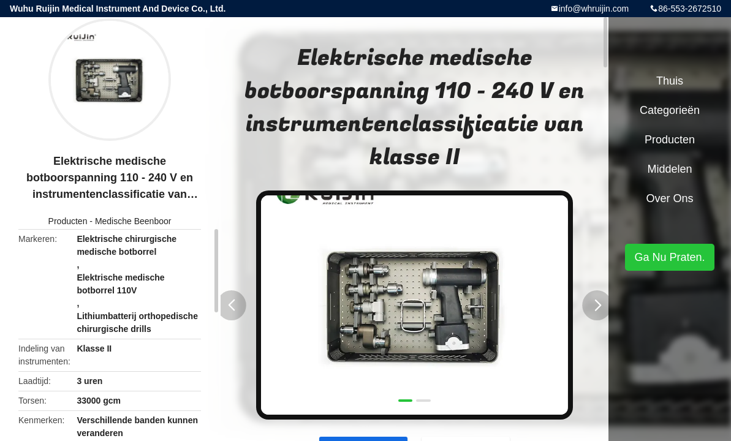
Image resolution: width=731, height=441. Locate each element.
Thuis (669, 81)
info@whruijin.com (594, 8)
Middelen (669, 169)
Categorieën (670, 110)
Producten (68, 221)
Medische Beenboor (133, 221)
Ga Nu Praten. (669, 257)
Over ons (669, 198)
